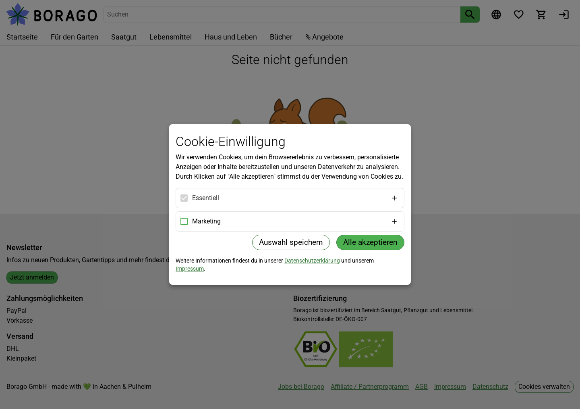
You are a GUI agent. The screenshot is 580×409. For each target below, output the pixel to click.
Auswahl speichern (291, 242)
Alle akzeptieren (370, 242)
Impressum (190, 268)
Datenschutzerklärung (312, 260)
